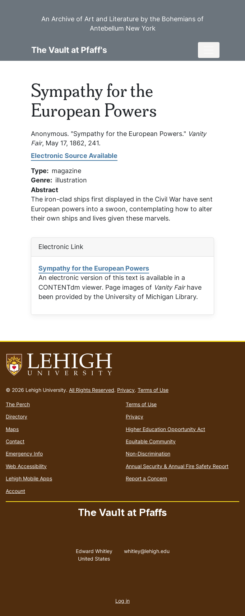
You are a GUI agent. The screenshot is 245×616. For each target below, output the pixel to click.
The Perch (18, 404)
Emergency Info (24, 453)
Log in (122, 600)
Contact (15, 441)
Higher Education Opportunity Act (165, 429)
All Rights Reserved (91, 389)
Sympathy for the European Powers (93, 268)
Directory (16, 416)
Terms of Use (153, 389)
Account (15, 491)
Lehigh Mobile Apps (29, 478)
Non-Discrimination (148, 453)
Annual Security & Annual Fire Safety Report (177, 466)
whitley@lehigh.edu (147, 549)
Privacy (126, 389)
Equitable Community (151, 441)
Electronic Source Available (74, 155)
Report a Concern (146, 478)
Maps (12, 429)
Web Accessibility (26, 466)
